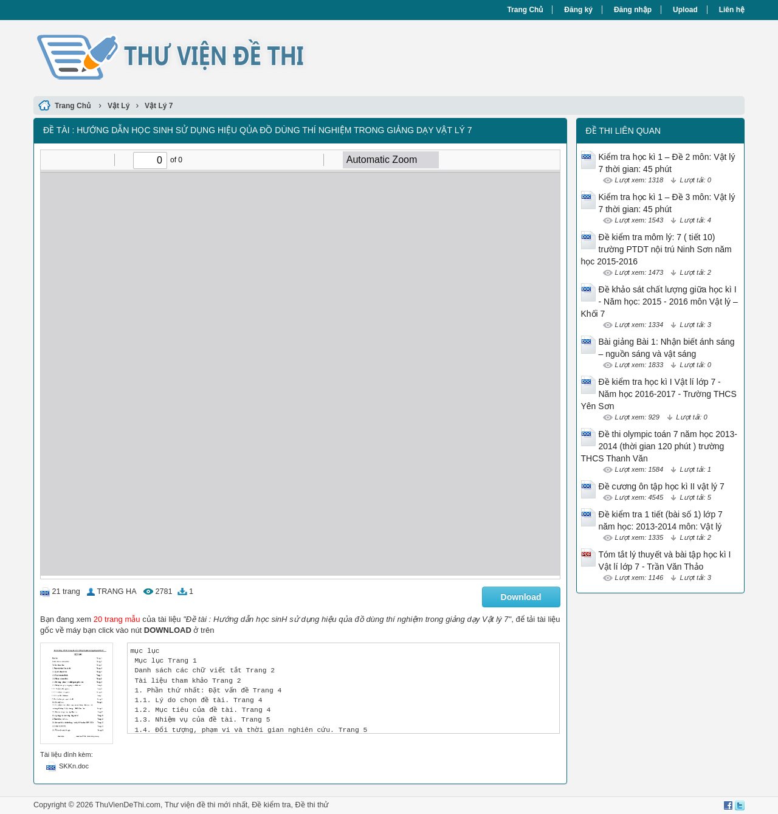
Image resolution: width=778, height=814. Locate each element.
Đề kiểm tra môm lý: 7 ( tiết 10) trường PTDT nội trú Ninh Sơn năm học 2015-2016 (656, 249)
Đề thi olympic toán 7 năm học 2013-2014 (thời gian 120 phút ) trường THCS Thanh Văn (659, 446)
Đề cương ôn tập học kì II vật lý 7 (662, 486)
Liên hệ (732, 9)
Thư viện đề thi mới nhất (206, 805)
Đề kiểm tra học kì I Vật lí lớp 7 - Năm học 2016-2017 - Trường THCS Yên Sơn (659, 394)
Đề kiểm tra (271, 805)
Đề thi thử (312, 805)
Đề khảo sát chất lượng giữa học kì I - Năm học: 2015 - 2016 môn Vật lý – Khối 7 (659, 302)
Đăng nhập (633, 9)
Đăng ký (578, 9)
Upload (685, 9)
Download (521, 597)
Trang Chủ (525, 9)
